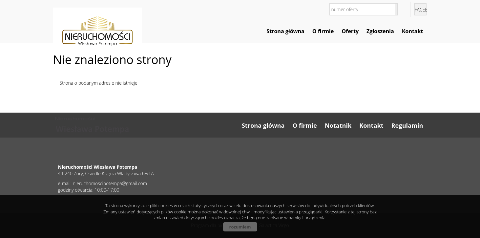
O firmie (323, 31)
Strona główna (285, 31)
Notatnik (338, 125)
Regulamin (407, 125)
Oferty (350, 31)
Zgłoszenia (380, 31)
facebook (421, 10)
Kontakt (412, 31)
